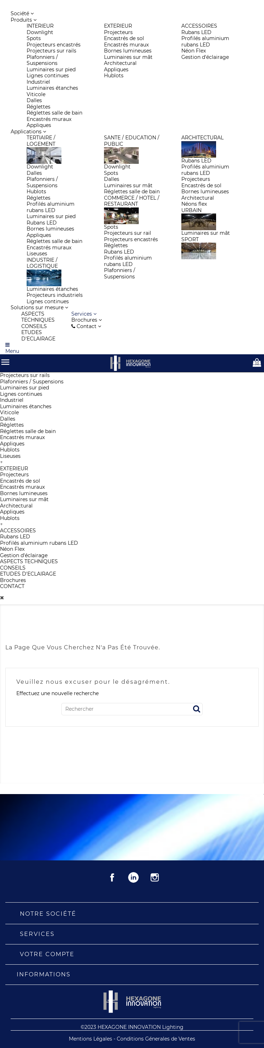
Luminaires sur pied (24, 387)
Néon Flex (12, 549)
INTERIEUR (40, 26)
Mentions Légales (91, 1039)
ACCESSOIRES (18, 530)
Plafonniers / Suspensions (32, 381)
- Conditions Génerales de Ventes (154, 1039)
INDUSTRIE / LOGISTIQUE (42, 263)
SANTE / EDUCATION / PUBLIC (131, 140)
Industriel (11, 400)
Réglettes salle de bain (28, 431)
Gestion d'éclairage (24, 555)
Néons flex (194, 204)
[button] (84, 314)
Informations (44, 974)
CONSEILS (13, 568)
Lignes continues (21, 394)
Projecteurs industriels (55, 295)
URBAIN (191, 210)
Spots (34, 38)
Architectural (16, 506)
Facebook (112, 877)
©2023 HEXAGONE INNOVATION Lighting (132, 1027)
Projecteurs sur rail (127, 233)
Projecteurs (14, 474)
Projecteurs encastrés (54, 44)
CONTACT (12, 586)
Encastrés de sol (20, 481)
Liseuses (10, 456)
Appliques (12, 443)
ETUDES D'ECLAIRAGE (28, 574)
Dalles (7, 419)
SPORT (190, 239)
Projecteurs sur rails (25, 375)
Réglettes (12, 425)
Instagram (154, 877)
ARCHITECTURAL (202, 137)
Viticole (9, 412)
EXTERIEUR (14, 468)
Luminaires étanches (25, 406)
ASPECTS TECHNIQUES (29, 561)
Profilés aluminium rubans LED (39, 543)
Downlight (40, 32)
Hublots (10, 450)
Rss (133, 877)
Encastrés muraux (22, 437)
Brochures (13, 580)
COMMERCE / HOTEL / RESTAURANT (131, 201)
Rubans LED (15, 536)
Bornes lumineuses (24, 493)
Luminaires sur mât (24, 499)
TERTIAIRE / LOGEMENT (41, 140)
